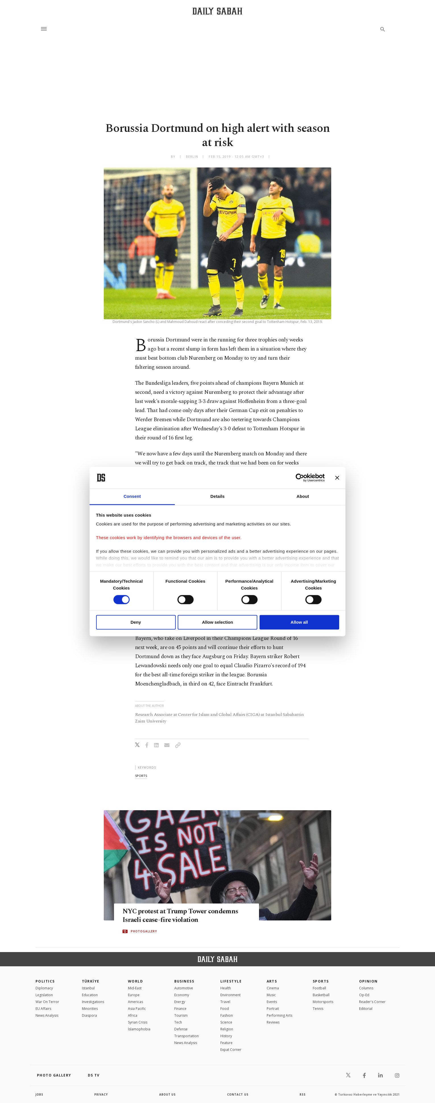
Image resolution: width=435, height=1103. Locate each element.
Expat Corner (230, 1049)
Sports (321, 981)
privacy (101, 1094)
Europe (134, 995)
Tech (178, 1022)
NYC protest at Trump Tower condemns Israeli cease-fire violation (184, 916)
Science (226, 1022)
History (226, 1036)
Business (184, 981)
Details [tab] (217, 496)
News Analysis (47, 1015)
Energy (179, 1001)
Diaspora (89, 1015)
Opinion (368, 981)
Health (225, 988)
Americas (135, 1001)
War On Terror (47, 1001)
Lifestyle (231, 981)
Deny (135, 622)
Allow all (299, 622)
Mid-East (135, 988)
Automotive (183, 988)
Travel (225, 1001)
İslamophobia (139, 1029)
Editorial (365, 1008)
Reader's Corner (372, 1001)
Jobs (40, 1094)
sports (141, 775)
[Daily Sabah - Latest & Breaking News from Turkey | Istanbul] (217, 11)
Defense (181, 1029)
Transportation (186, 1036)
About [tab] (303, 496)
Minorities (90, 1008)
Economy (181, 995)
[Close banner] (337, 478)
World (135, 981)
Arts (272, 981)
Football (319, 988)
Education (90, 995)
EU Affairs (43, 1008)
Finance (180, 1008)
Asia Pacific (137, 1008)
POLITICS (45, 981)
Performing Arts (279, 1015)
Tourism (181, 1015)
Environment (230, 995)
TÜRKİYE (91, 981)
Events (272, 1001)
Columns (366, 988)
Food (224, 1008)
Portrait (273, 1008)
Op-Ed (364, 995)
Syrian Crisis (137, 1022)
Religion (226, 1029)
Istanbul (88, 988)
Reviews (273, 1022)
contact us (238, 1094)
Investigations (93, 1001)
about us (168, 1094)
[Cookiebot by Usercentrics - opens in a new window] (300, 477)
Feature (226, 1042)
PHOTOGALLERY (144, 932)
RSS (302, 1094)
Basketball (321, 995)
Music (271, 995)
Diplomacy (44, 988)
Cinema (273, 988)
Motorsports (323, 1001)
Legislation (44, 995)
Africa (132, 1015)
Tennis (318, 1008)
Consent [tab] (132, 496)
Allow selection (217, 622)
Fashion (226, 1015)
